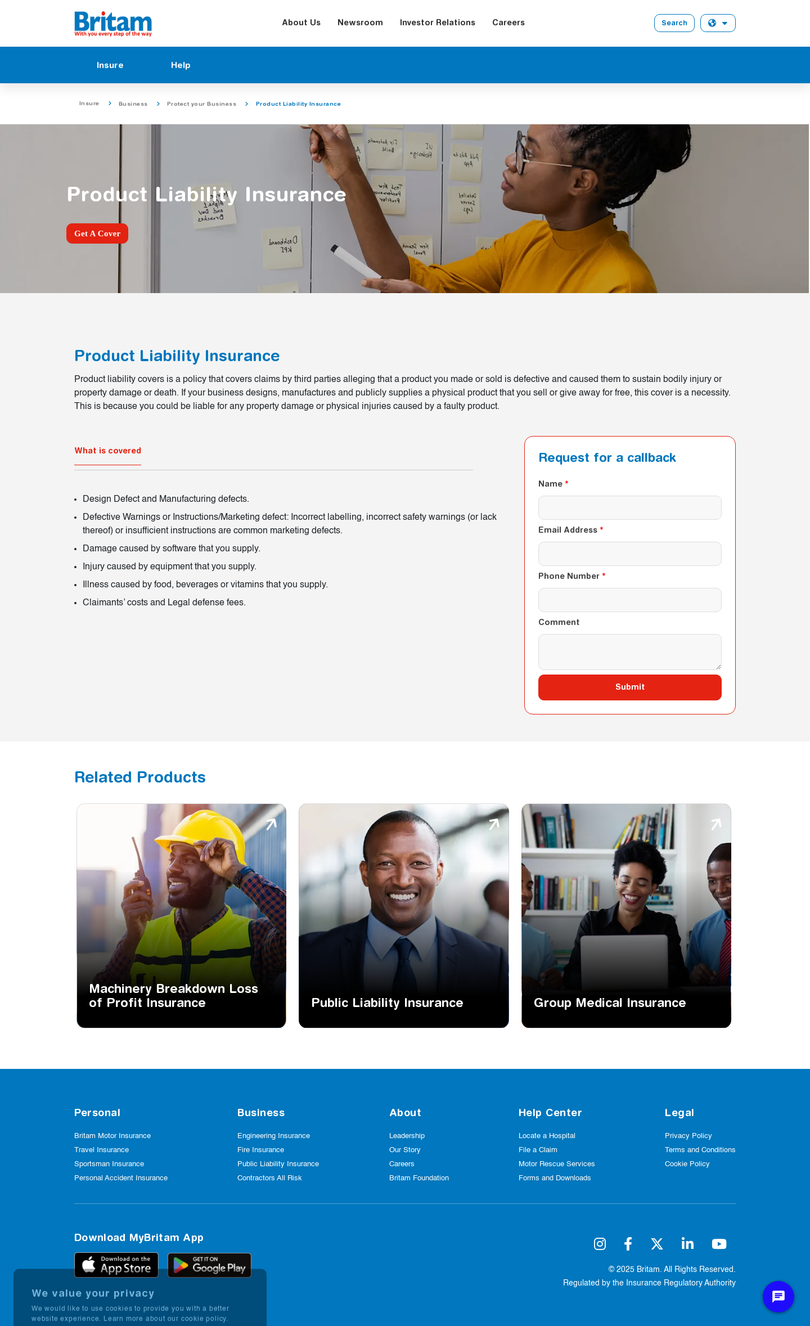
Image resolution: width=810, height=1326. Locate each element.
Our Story (405, 1150)
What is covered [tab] (107, 450)
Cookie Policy (687, 1164)
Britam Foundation (419, 1178)
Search (674, 23)
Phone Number (569, 576)
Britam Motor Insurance (112, 1136)
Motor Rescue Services (557, 1164)
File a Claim (538, 1150)
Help (181, 65)
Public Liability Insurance (278, 1164)
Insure (110, 65)
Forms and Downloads (555, 1178)
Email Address (567, 529)
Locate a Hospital (547, 1136)
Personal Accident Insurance (121, 1178)
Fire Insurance (260, 1150)
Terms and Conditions (700, 1150)
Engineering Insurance (273, 1136)
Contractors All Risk (269, 1178)
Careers (508, 22)
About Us (301, 22)
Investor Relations (437, 22)
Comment (559, 622)
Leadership (407, 1136)
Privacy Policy (688, 1136)
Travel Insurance (101, 1150)
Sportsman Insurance (109, 1164)
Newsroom (360, 22)
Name (550, 483)
